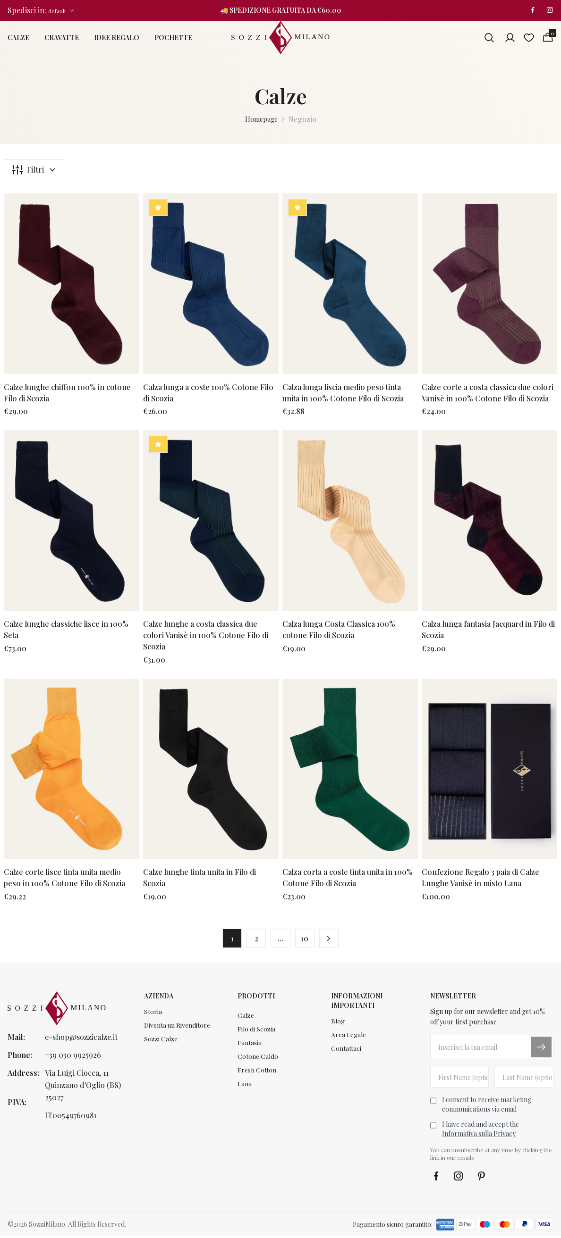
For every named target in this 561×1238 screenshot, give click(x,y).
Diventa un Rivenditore (177, 1027)
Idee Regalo (116, 37)
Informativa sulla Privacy (479, 1135)
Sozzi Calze (161, 1041)
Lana (245, 1087)
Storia (153, 1013)
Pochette (173, 37)
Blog (338, 1022)
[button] (331, 939)
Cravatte (61, 37)
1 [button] (229, 939)
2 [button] (255, 939)
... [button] (280, 939)
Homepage (261, 119)
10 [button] (306, 939)
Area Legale (348, 1036)
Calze (18, 37)
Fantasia (250, 1045)
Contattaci (346, 1051)
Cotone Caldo (258, 1059)
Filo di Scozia (257, 1031)
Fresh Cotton (257, 1073)
